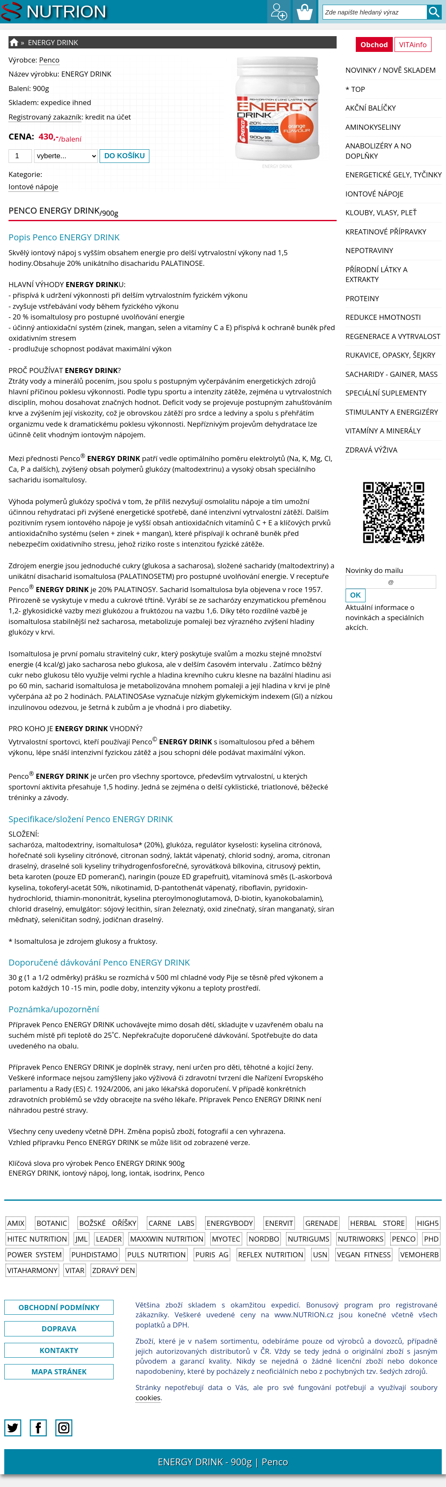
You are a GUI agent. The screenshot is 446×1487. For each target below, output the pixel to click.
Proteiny (362, 298)
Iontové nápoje (375, 194)
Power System (34, 1254)
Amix (15, 1223)
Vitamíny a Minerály (383, 431)
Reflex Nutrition (270, 1254)
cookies (147, 1397)
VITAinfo (413, 44)
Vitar (74, 1270)
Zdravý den (113, 1270)
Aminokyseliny (373, 127)
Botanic (52, 1223)
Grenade (321, 1223)
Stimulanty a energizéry (392, 412)
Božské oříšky (107, 1223)
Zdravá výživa (371, 450)
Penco (49, 60)
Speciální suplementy (386, 393)
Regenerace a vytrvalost (393, 336)
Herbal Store (377, 1223)
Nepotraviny (369, 250)
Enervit (279, 1223)
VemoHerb (419, 1254)
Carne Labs (171, 1223)
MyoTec (226, 1239)
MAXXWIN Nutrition (166, 1239)
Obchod (374, 44)
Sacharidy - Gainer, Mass (392, 374)
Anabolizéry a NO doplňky (379, 151)
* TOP (355, 89)
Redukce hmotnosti (383, 317)
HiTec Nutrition (37, 1239)
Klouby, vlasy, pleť (381, 212)
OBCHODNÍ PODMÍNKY (58, 1307)
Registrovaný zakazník (45, 117)
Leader (109, 1239)
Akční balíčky (371, 108)
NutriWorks (361, 1239)
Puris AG (212, 1254)
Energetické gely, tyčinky (394, 174)
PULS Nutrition (156, 1254)
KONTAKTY (59, 1350)
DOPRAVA (59, 1328)
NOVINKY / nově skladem (391, 70)
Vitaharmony (32, 1270)
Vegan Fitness (364, 1254)
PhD (431, 1239)
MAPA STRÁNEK (59, 1371)
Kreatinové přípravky (386, 231)
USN (320, 1254)
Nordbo (264, 1239)
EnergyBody (230, 1223)
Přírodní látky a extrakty (377, 275)
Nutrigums (308, 1239)
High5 (428, 1223)
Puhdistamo (94, 1254)
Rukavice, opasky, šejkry (390, 355)
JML (81, 1239)
